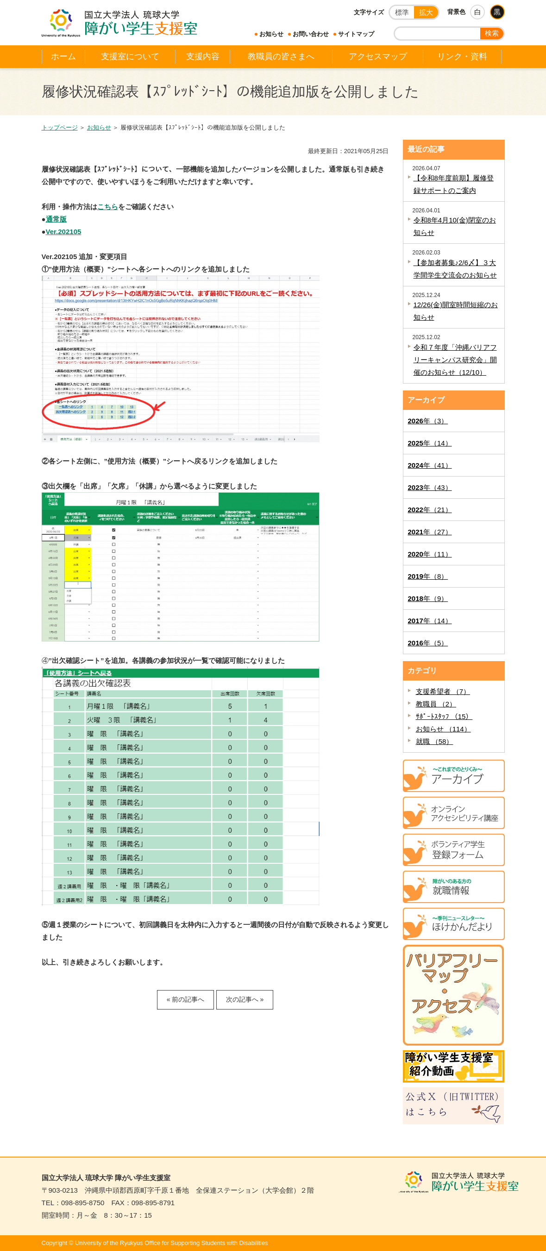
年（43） (430, 487)
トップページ (60, 127)
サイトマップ (356, 34)
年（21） (430, 510)
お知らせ (271, 34)
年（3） (428, 421)
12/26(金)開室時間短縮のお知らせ (456, 311)
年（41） (430, 465)
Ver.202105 (64, 231)
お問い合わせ (311, 34)
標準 (402, 12)
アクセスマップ (378, 56)
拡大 (426, 12)
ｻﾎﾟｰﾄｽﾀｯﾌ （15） (444, 716)
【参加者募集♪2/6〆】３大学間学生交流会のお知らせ (455, 269)
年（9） (428, 598)
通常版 (56, 219)
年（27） (430, 532)
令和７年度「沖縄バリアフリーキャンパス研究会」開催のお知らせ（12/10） (455, 359)
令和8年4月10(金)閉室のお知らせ (455, 226)
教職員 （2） (436, 704)
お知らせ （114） (443, 729)
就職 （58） (434, 741)
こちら (107, 207)
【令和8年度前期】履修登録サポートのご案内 (454, 184)
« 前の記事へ (186, 999)
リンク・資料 (462, 56)
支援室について (130, 56)
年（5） (428, 643)
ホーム (63, 56)
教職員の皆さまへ (281, 56)
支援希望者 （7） (443, 691)
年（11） (430, 554)
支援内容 (203, 56)
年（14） (430, 443)
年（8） (428, 576)
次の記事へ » (245, 999)
